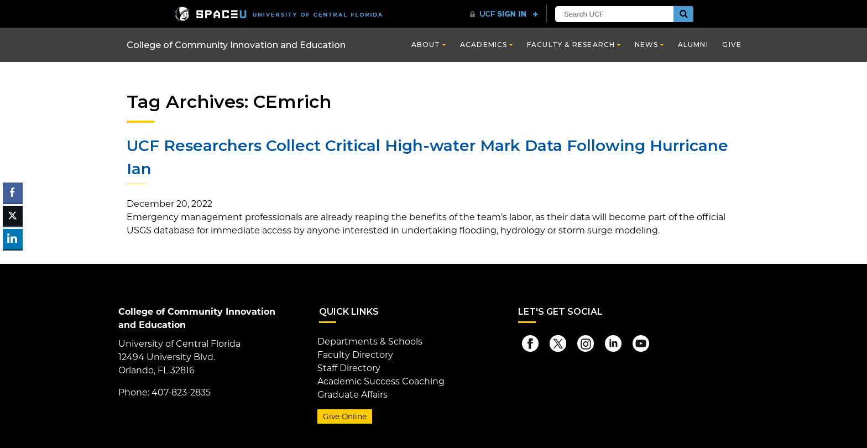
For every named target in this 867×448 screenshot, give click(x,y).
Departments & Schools (369, 341)
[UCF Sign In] (504, 14)
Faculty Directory (355, 355)
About (426, 44)
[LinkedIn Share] (13, 239)
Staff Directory (348, 368)
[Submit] (683, 14)
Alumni (693, 44)
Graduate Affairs (352, 394)
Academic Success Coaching (381, 381)
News (647, 44)
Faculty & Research (571, 44)
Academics (484, 44)
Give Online (345, 416)
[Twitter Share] (13, 216)
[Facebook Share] (13, 192)
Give (731, 44)
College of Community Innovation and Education (236, 45)
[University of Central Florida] (279, 13)
